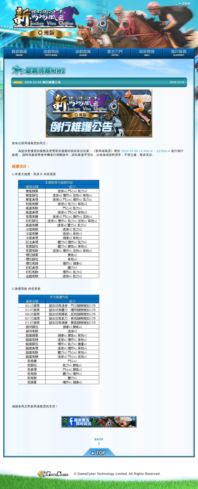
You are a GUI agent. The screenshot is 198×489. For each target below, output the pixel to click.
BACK (98, 439)
